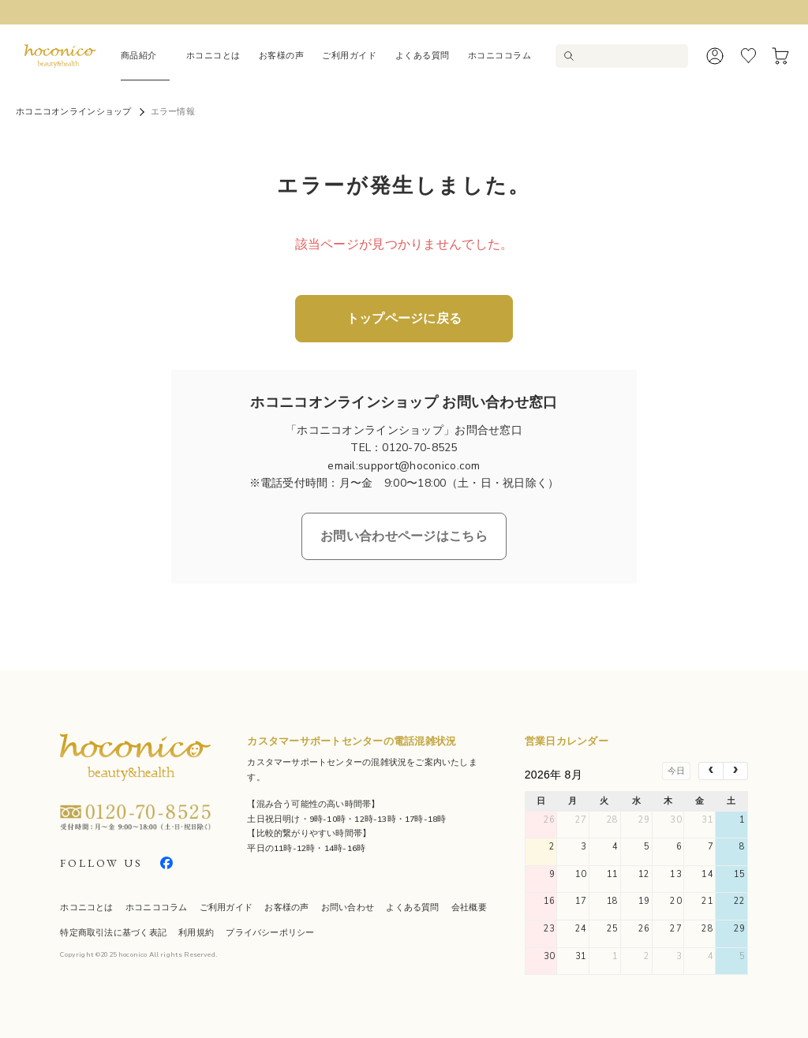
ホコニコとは (213, 55)
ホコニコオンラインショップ (74, 112)
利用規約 (196, 932)
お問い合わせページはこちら (404, 536)
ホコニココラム (500, 55)
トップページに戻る (404, 318)
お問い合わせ (347, 907)
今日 (676, 771)
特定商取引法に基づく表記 (113, 932)
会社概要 (469, 907)
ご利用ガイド (349, 55)
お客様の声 (282, 55)
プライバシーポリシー (270, 932)
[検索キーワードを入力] (629, 56)
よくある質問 (422, 55)
